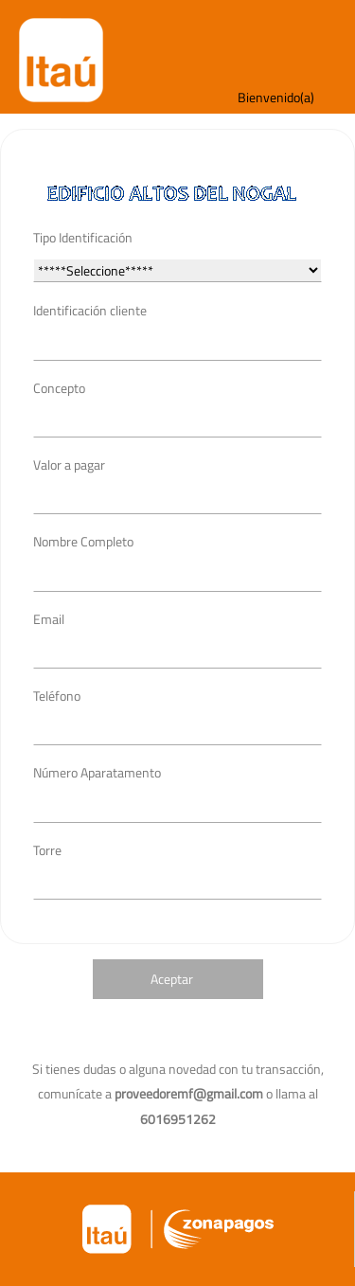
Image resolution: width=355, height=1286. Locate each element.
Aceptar (172, 979)
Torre (47, 850)
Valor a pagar (69, 464)
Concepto (59, 388)
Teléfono (56, 696)
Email (48, 619)
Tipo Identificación (83, 237)
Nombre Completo (83, 541)
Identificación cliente (90, 310)
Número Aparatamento (97, 772)
